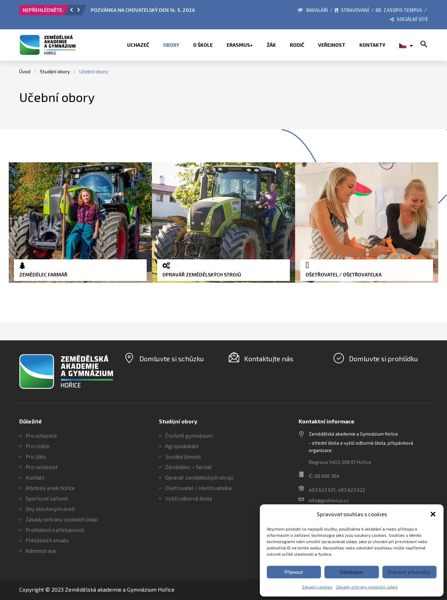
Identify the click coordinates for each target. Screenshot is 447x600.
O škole (203, 45)
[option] (169, 12)
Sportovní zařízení (46, 498)
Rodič (297, 45)
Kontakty (372, 45)
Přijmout (294, 572)
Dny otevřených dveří (50, 509)
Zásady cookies (317, 586)
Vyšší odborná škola (188, 498)
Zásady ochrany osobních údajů (367, 586)
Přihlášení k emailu (46, 540)
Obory (171, 45)
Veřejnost (331, 45)
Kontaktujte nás (268, 358)
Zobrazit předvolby (409, 572)
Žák (271, 45)
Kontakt (34, 477)
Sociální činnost (183, 456)
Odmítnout (351, 572)
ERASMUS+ (240, 45)
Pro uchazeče (41, 435)
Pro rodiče (37, 446)
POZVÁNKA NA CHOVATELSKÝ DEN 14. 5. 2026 (143, 10)
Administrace (40, 551)
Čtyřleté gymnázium (189, 435)
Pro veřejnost (41, 467)
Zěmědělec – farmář (188, 467)
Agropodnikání (181, 446)
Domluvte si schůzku (171, 358)
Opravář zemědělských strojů (199, 477)
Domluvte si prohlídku (383, 358)
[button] (433, 514)
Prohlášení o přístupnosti (54, 530)
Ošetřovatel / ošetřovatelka (198, 488)
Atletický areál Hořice (50, 488)
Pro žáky (35, 456)
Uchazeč (138, 45)
